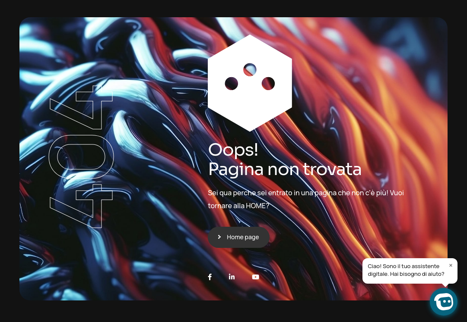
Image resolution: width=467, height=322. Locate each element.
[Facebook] (210, 277)
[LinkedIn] (232, 277)
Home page (243, 237)
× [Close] (451, 265)
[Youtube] (255, 277)
